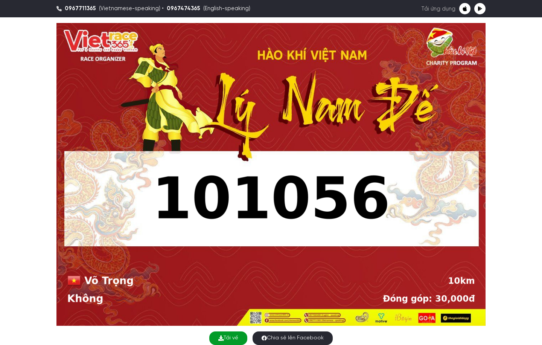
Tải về (228, 338)
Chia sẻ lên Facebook (293, 338)
